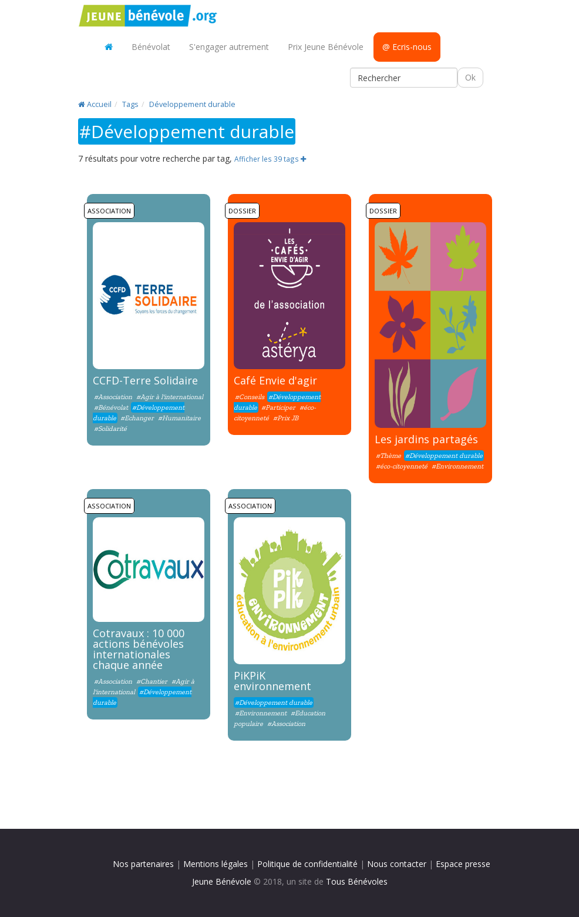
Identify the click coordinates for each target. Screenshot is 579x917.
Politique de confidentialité (307, 863)
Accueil (95, 104)
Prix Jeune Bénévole (325, 46)
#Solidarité (110, 428)
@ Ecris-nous (407, 46)
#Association (113, 397)
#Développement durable (444, 455)
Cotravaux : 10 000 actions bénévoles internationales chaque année (138, 649)
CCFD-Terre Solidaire (145, 380)
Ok (470, 77)
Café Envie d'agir (275, 380)
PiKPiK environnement (272, 680)
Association (109, 210)
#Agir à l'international (169, 397)
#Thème (388, 455)
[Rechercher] (403, 78)
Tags (130, 104)
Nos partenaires (143, 863)
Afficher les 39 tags (270, 158)
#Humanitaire (179, 418)
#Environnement (457, 466)
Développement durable (192, 104)
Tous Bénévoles (357, 881)
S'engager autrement (229, 46)
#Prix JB (285, 418)
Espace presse (463, 863)
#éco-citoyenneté (401, 466)
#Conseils (249, 397)
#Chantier (151, 681)
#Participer (278, 407)
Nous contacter (396, 863)
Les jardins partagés (426, 439)
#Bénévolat (112, 407)
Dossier (242, 210)
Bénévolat (151, 46)
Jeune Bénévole (221, 881)
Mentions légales (215, 863)
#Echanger (137, 418)
